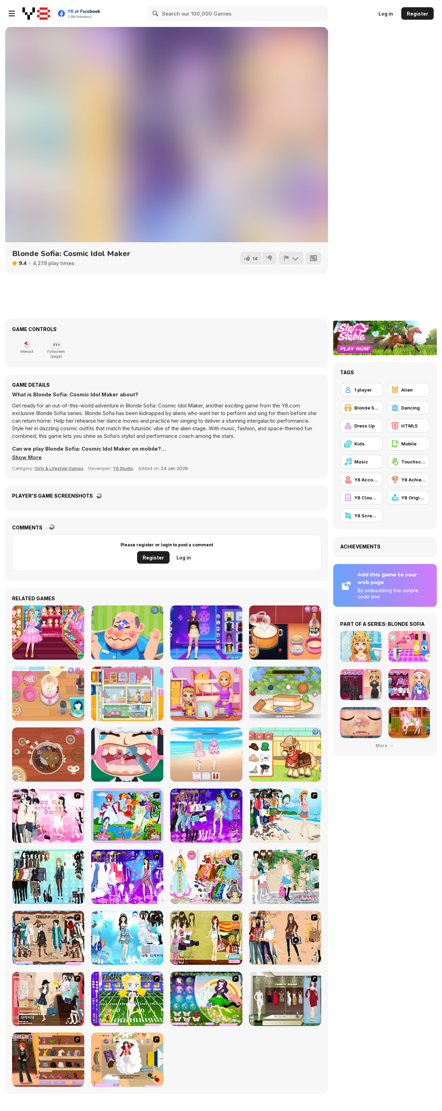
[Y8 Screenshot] (361, 515)
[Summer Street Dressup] (285, 877)
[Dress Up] (361, 426)
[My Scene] (127, 877)
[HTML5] (408, 426)
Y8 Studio (123, 468)
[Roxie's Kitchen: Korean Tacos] (48, 694)
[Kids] (361, 444)
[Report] (291, 258)
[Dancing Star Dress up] (206, 816)
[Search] (155, 13)
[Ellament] (206, 999)
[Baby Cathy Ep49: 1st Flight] (206, 694)
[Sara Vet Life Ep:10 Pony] (285, 754)
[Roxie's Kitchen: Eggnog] (285, 632)
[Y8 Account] (361, 480)
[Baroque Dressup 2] (48, 877)
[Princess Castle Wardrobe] (48, 632)
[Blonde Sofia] (361, 408)
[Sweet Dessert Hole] (285, 694)
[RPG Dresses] (48, 938)
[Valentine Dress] (48, 816)
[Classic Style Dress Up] (48, 999)
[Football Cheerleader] (127, 999)
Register (417, 14)
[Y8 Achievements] (408, 480)
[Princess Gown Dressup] (206, 877)
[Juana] (285, 938)
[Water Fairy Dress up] (127, 816)
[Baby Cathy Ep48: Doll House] (127, 694)
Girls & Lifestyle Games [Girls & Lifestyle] (59, 468)
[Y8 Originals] (408, 498)
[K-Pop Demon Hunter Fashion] (206, 632)
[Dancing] (408, 408)
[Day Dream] (127, 1060)
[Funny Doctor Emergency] (127, 632)
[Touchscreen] (408, 462)
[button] (27, 457)
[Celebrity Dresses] (285, 999)
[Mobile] (408, 444)
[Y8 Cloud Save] (361, 498)
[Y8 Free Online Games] (36, 13)
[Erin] (127, 938)
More (385, 745)
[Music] (361, 462)
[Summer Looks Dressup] (206, 938)
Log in (385, 14)
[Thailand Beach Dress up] (285, 816)
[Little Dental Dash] (127, 754)
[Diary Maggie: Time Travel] (48, 754)
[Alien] (408, 390)
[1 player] (361, 390)
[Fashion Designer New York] (48, 1060)
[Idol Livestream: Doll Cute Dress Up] (206, 754)
